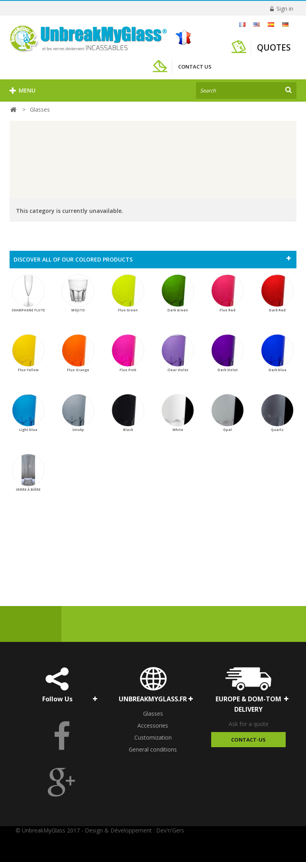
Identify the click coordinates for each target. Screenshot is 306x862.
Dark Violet (227, 353)
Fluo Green (128, 293)
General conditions (153, 749)
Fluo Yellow (28, 353)
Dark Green (177, 293)
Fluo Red (227, 293)
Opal (227, 413)
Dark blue (277, 353)
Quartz (277, 413)
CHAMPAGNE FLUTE (28, 293)
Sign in (284, 8)
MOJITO (78, 293)
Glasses (153, 713)
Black (128, 413)
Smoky (78, 413)
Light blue (28, 413)
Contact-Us (248, 739)
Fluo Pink (128, 353)
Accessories (152, 725)
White (177, 413)
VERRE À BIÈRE (28, 473)
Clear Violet (177, 353)
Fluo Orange (78, 353)
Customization (153, 737)
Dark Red (277, 293)
